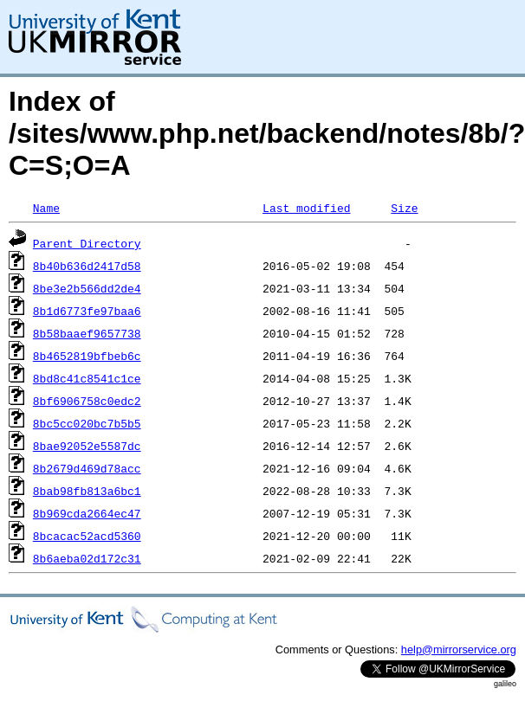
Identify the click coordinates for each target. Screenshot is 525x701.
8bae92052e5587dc (87, 445)
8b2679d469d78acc (87, 468)
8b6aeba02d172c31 (87, 558)
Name (46, 207)
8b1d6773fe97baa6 (87, 310)
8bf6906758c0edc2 (87, 400)
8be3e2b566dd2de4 (87, 288)
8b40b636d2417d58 (87, 265)
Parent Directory (87, 243)
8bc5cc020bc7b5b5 (87, 423)
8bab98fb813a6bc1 (87, 490)
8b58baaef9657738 (87, 333)
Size (404, 207)
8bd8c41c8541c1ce (87, 378)
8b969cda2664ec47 (87, 513)
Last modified (306, 207)
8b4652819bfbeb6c (87, 355)
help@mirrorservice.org (458, 649)
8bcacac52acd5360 (87, 535)
